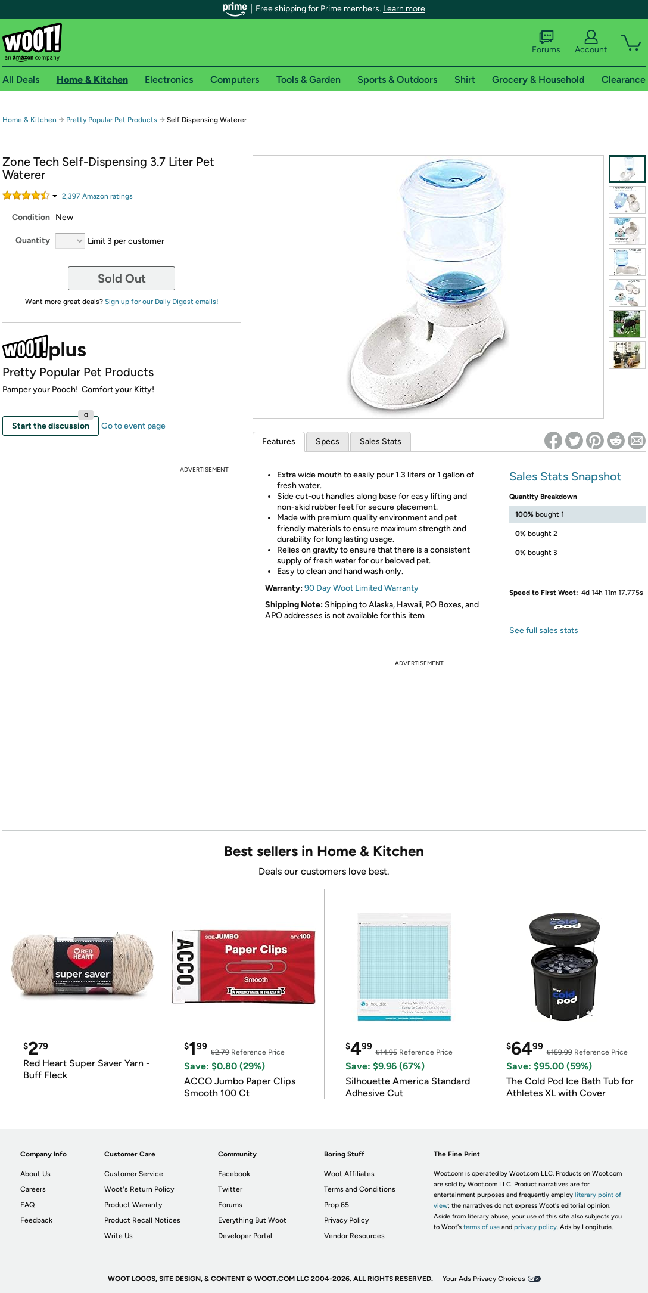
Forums (546, 42)
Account (591, 42)
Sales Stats (380, 441)
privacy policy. (536, 1227)
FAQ (27, 1205)
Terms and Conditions (359, 1189)
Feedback (36, 1220)
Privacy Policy (346, 1220)
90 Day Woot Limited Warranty (361, 588)
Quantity (32, 240)
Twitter (230, 1189)
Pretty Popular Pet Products (111, 120)
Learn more (404, 9)
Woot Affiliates (349, 1174)
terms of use (481, 1227)
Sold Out (122, 278)
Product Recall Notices (142, 1220)
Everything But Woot (252, 1220)
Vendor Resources (354, 1236)
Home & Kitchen (29, 120)
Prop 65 (336, 1205)
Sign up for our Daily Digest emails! (162, 301)
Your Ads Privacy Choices (484, 1279)
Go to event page (133, 426)
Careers (33, 1189)
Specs (327, 441)
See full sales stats (543, 630)
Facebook (234, 1174)
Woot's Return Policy (139, 1189)
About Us (35, 1174)
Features (278, 441)
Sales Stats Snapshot (565, 476)
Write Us (118, 1236)
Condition (31, 217)
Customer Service (133, 1174)
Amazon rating (97, 196)
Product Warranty (133, 1205)
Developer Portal (245, 1236)
